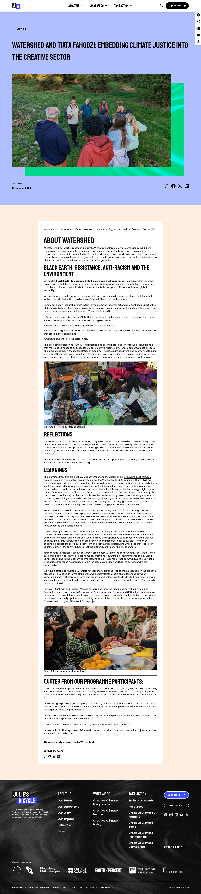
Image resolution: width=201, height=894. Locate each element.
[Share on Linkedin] (58, 756)
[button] (161, 5)
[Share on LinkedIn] (187, 186)
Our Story (64, 813)
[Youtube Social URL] (181, 814)
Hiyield (186, 887)
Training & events (141, 800)
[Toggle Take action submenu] (131, 5)
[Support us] (177, 5)
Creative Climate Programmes (105, 802)
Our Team (65, 800)
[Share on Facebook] (173, 186)
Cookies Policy (59, 887)
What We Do (97, 6)
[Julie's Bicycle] (16, 6)
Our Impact (66, 819)
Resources (136, 807)
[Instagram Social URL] (171, 814)
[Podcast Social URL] (187, 814)
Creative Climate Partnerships (141, 835)
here (103, 552)
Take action (121, 6)
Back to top (173, 847)
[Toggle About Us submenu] (81, 5)
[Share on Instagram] (180, 186)
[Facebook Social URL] (165, 814)
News (61, 831)
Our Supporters (68, 807)
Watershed (50, 229)
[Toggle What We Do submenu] (106, 5)
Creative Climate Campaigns (141, 845)
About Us (73, 6)
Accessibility (91, 887)
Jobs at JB (65, 825)
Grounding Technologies (137, 477)
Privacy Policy (76, 887)
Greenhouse (175, 887)
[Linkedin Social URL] (176, 814)
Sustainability (107, 887)
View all (19, 29)
